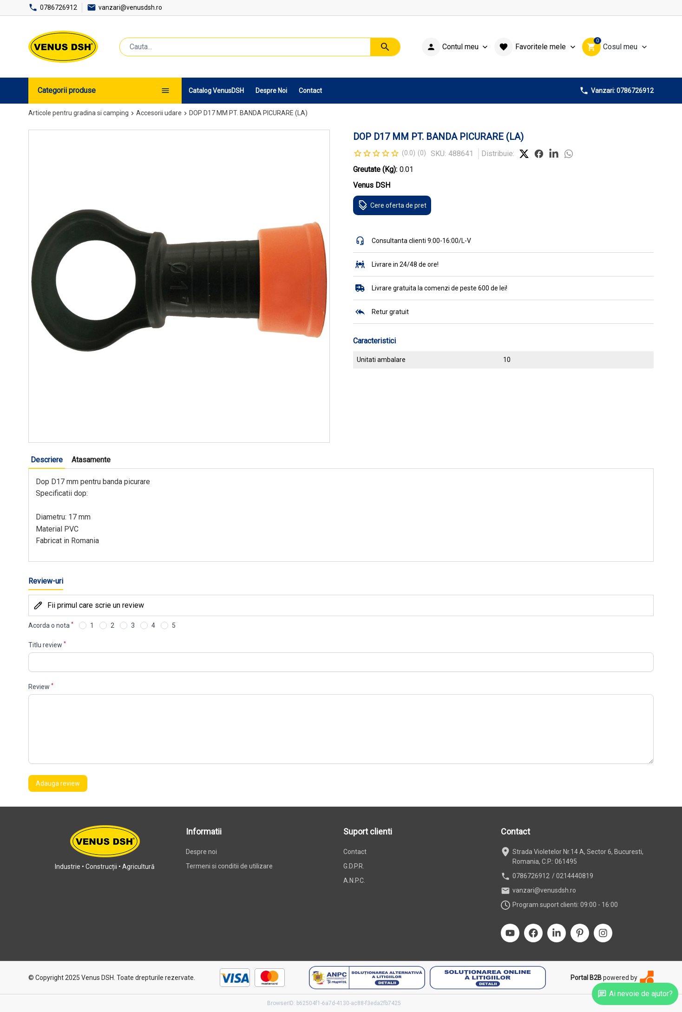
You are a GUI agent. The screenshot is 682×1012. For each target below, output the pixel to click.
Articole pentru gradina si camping (78, 113)
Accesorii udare (159, 113)
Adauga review (58, 783)
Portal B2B (586, 977)
